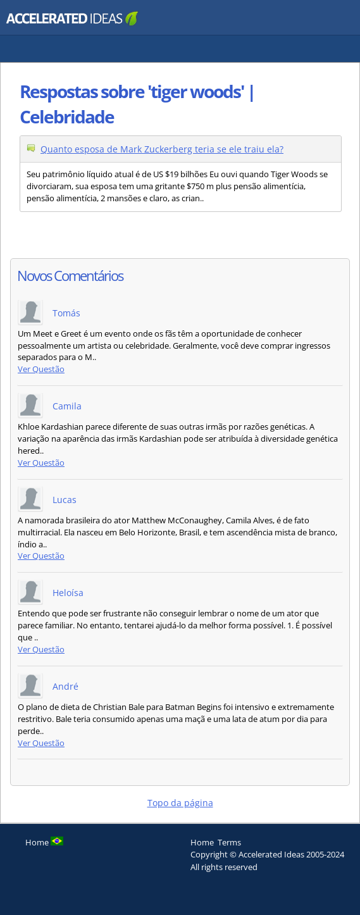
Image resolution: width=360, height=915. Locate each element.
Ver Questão (41, 369)
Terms (229, 842)
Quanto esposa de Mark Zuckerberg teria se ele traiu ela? (161, 149)
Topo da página (180, 803)
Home (202, 842)
